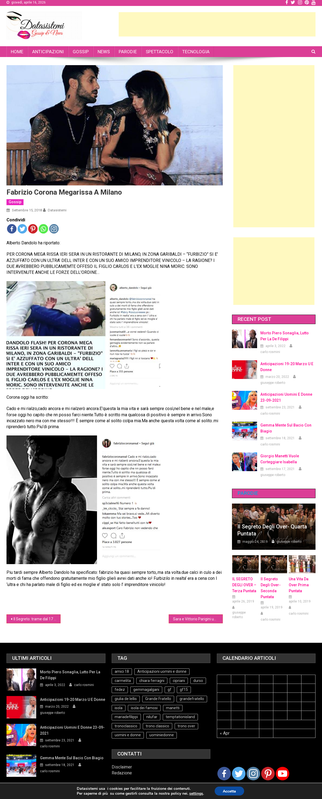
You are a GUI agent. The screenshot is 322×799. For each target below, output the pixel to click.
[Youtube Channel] (282, 773)
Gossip (15, 202)
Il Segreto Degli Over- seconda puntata (271, 588)
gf (169, 689)
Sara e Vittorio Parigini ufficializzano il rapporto (198, 619)
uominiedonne (161, 735)
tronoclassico (126, 726)
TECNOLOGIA (196, 51)
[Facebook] (224, 773)
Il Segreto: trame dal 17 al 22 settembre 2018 (37, 619)
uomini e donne (128, 735)
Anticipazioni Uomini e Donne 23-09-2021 (286, 397)
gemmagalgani (146, 689)
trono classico (157, 726)
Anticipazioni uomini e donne (162, 671)
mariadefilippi (126, 717)
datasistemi (57, 210)
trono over (186, 726)
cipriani (179, 680)
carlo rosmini (270, 352)
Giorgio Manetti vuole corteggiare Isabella (279, 459)
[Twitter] (238, 773)
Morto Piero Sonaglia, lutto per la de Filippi (284, 336)
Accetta (229, 791)
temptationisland (180, 717)
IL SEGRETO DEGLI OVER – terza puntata (244, 585)
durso (198, 680)
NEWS (104, 51)
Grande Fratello (158, 699)
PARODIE (128, 51)
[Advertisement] (217, 24)
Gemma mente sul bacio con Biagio (285, 428)
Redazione (122, 772)
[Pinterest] (268, 773)
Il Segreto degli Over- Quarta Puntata (272, 530)
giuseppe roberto (272, 383)
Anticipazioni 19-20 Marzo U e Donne (286, 367)
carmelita (123, 680)
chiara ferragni (151, 680)
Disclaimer (122, 767)
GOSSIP (81, 51)
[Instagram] (253, 773)
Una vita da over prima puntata (299, 585)
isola (118, 708)
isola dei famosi (144, 708)
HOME (17, 51)
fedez (120, 689)
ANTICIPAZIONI (48, 51)
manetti (173, 708)
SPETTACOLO (159, 51)
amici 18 (122, 671)
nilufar (151, 717)
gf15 (184, 689)
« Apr (225, 733)
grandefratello (192, 699)
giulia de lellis (126, 699)
